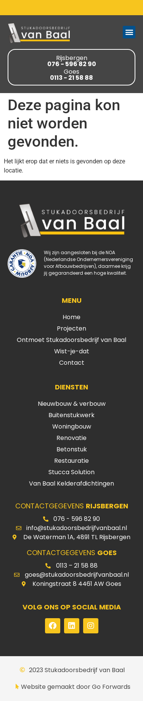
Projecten (71, 328)
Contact (71, 362)
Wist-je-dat (71, 351)
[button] (129, 32)
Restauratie (71, 460)
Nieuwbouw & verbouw (72, 403)
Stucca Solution (71, 472)
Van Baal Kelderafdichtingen (71, 483)
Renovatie (71, 438)
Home (71, 317)
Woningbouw (71, 426)
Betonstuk (71, 449)
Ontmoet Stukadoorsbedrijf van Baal (71, 339)
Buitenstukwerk (71, 415)
